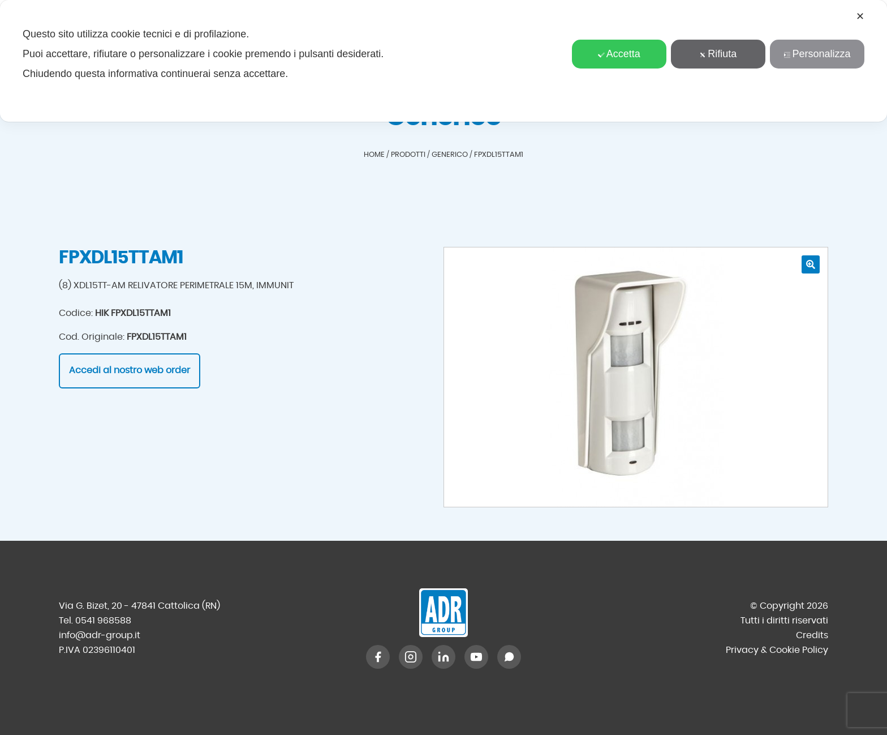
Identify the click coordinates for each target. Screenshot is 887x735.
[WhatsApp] (509, 657)
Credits (812, 635)
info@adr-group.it (99, 635)
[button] (811, 264)
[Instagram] (411, 657)
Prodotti (408, 155)
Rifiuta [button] (718, 53)
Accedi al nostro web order (129, 370)
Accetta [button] (619, 53)
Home (374, 155)
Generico (450, 155)
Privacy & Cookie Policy (777, 650)
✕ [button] (860, 16)
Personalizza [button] (816, 53)
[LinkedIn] (443, 657)
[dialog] (443, 61)
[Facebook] (378, 657)
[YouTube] (476, 657)
